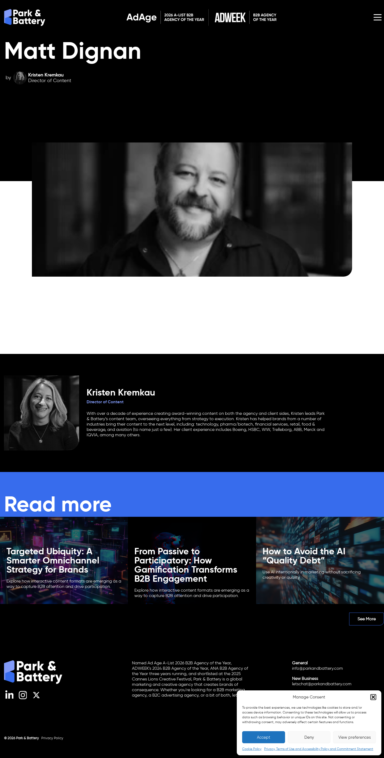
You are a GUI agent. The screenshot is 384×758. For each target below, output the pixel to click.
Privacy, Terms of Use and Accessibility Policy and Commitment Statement (318, 749)
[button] (373, 697)
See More (366, 618)
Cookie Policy (251, 749)
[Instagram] (23, 698)
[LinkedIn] (9, 698)
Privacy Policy (52, 738)
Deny (309, 737)
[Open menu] (377, 17)
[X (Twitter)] (36, 698)
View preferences (354, 737)
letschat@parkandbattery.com (322, 683)
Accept (263, 737)
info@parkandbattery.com (317, 668)
